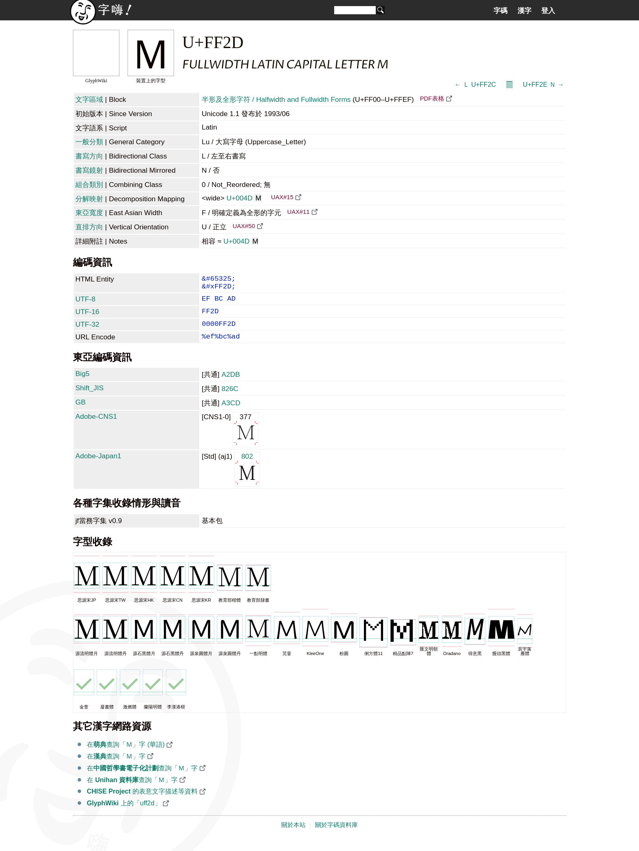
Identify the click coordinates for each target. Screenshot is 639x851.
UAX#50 (244, 226)
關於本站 (293, 835)
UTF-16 (87, 317)
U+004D (244, 198)
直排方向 (89, 227)
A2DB (230, 385)
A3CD (230, 413)
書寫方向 (89, 156)
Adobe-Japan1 (98, 466)
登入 (548, 11)
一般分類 (89, 142)
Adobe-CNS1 (96, 427)
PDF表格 (432, 98)
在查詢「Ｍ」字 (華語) (126, 755)
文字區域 (89, 99)
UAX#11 (298, 212)
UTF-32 (87, 332)
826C (229, 399)
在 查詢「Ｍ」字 (132, 790)
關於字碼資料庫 (336, 835)
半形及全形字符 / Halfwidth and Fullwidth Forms (276, 99)
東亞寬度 (89, 213)
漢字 (524, 11)
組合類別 (89, 184)
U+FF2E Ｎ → (543, 84)
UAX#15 (282, 197)
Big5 (82, 384)
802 (247, 479)
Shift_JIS (89, 398)
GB (80, 413)
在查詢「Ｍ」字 (116, 766)
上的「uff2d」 (124, 813)
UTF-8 (85, 303)
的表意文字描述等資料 (142, 801)
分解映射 (89, 199)
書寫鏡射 (89, 170)
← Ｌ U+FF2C (475, 84)
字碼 (500, 11)
